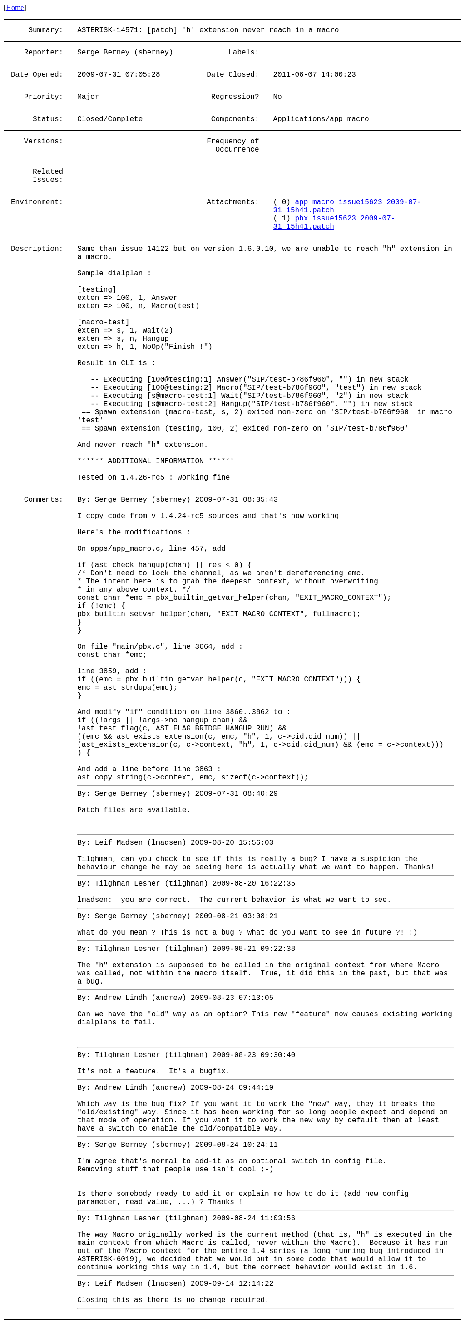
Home (15, 7)
